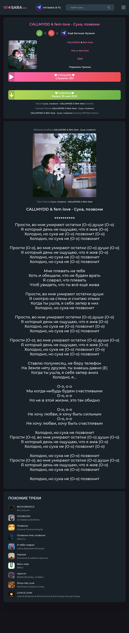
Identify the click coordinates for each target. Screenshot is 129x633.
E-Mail (82, 625)
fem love (88, 42)
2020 (80, 58)
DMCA (64, 622)
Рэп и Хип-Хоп (80, 50)
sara (15, 7)
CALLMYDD (73, 42)
